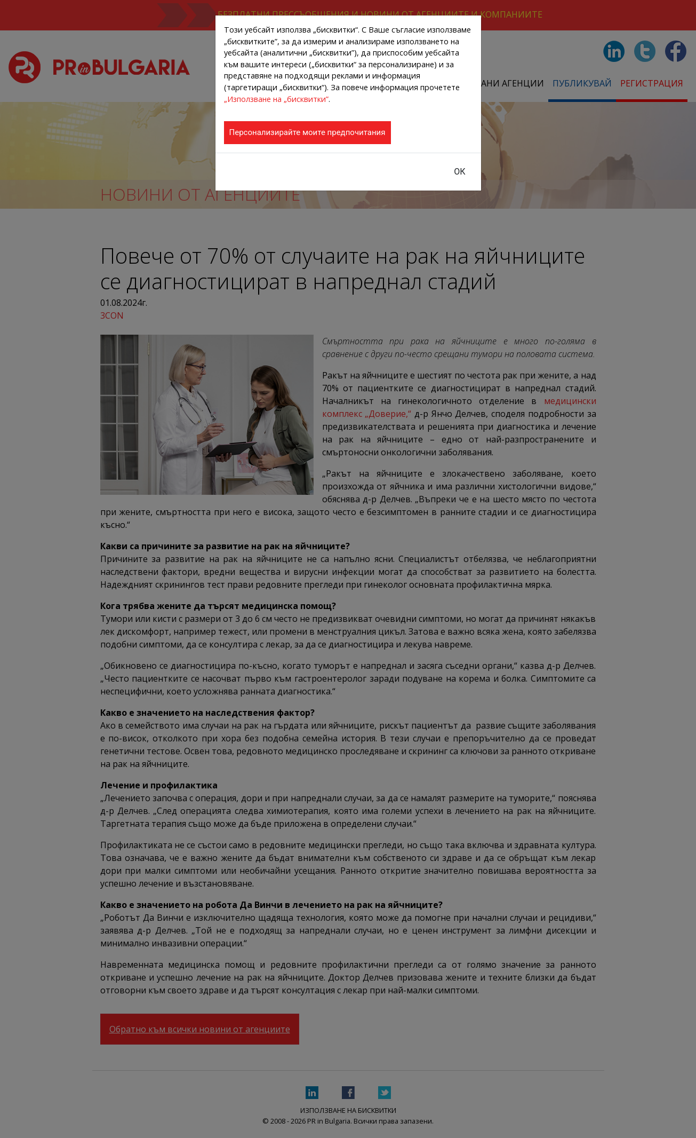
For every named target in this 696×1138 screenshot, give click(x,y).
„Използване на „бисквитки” (276, 99)
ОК (459, 172)
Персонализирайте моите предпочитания (307, 132)
